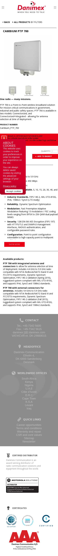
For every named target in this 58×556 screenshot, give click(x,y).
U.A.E (29, 388)
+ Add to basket (43, 156)
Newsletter (29, 441)
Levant (29, 405)
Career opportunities (29, 424)
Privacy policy (9, 186)
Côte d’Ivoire (29, 391)
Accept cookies (13, 191)
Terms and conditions (29, 428)
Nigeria (29, 385)
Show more (14, 244)
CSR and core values (29, 434)
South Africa (29, 378)
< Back (5, 22)
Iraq (29, 408)
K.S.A (28, 401)
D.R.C (29, 395)
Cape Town (29, 398)
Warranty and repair (29, 431)
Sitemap (29, 438)
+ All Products (27, 22)
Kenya (29, 381)
